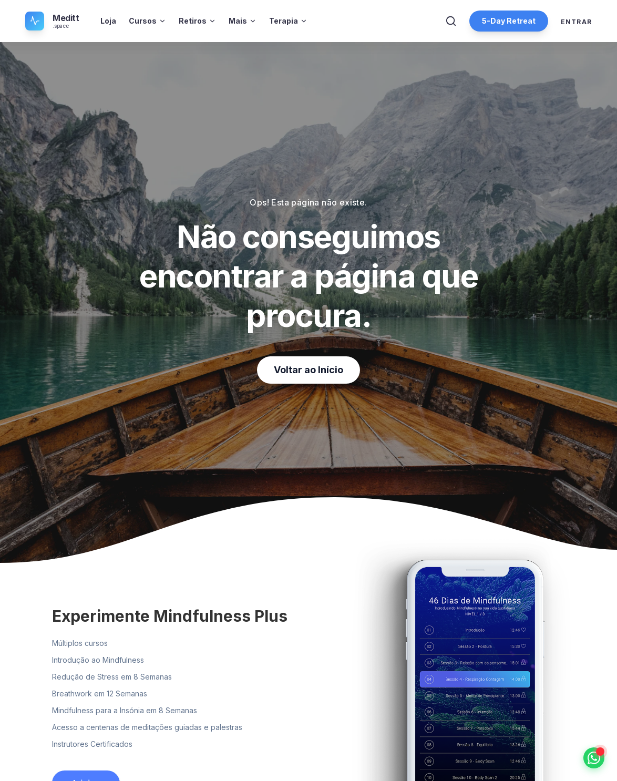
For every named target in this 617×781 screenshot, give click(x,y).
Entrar (576, 22)
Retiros (197, 20)
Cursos (147, 20)
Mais (242, 20)
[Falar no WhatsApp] (593, 757)
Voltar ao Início (308, 369)
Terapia (288, 20)
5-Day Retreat (509, 20)
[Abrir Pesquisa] (451, 21)
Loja (108, 20)
